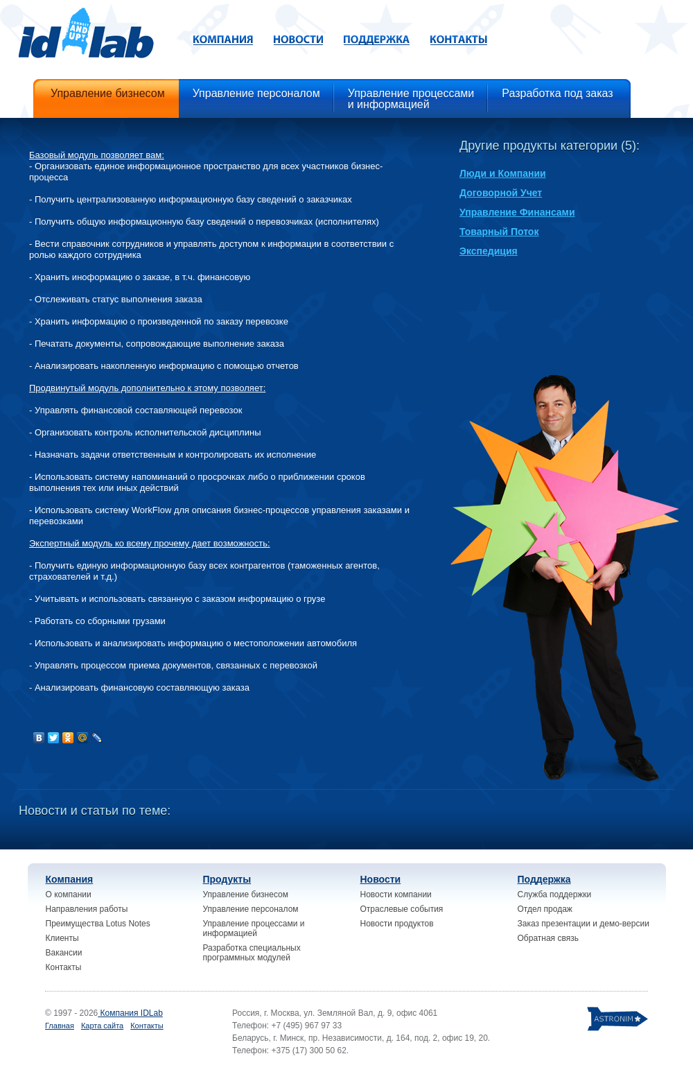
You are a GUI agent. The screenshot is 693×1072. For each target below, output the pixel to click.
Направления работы (87, 909)
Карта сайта (102, 1025)
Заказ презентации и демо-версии (583, 923)
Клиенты (62, 938)
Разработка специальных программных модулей (252, 952)
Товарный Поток (498, 231)
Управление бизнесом (245, 894)
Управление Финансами (517, 212)
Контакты (64, 967)
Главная (59, 1025)
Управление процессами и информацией (254, 928)
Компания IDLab (130, 1013)
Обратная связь (548, 938)
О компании (68, 894)
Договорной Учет (500, 192)
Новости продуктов (397, 923)
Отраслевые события (402, 909)
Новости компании (396, 894)
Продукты (227, 879)
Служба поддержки (555, 894)
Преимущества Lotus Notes (98, 923)
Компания (70, 879)
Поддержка (544, 879)
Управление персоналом (251, 909)
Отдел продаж (545, 909)
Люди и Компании (502, 173)
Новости (380, 879)
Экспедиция (488, 251)
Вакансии (64, 953)
